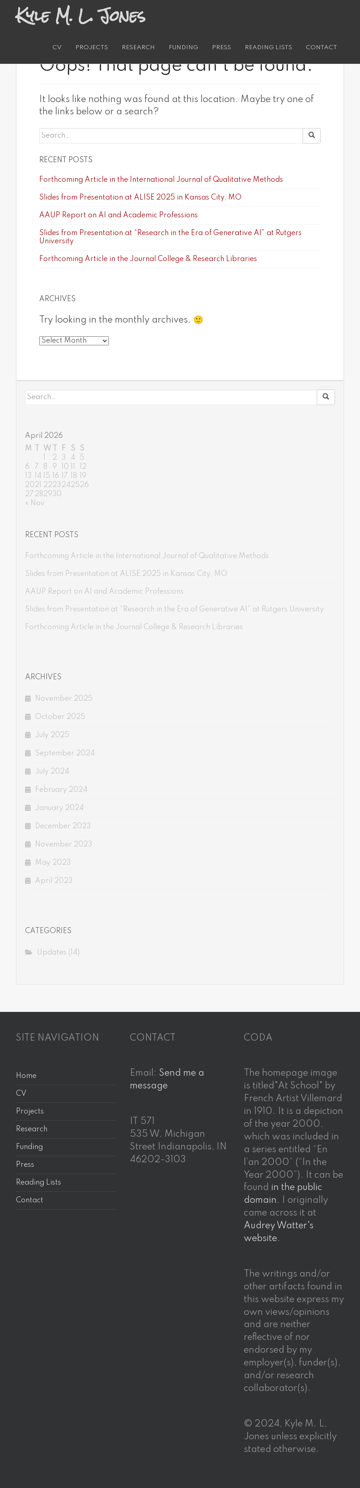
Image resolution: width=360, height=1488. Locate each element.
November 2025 (64, 699)
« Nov (35, 503)
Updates (52, 952)
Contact (321, 48)
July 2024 (52, 771)
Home (26, 1076)
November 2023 (63, 844)
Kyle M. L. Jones (80, 16)
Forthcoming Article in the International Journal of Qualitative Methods (161, 180)
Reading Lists (268, 48)
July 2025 (52, 735)
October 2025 (60, 717)
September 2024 (65, 753)
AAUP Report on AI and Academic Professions (118, 215)
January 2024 (59, 808)
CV (57, 48)
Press (221, 48)
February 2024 (61, 790)
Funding (183, 48)
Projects (91, 48)
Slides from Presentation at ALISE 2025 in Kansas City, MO (140, 197)
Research (138, 48)
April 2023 (53, 881)
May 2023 (53, 863)
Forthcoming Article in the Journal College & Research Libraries (148, 259)
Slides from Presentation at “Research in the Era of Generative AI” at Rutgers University (174, 609)
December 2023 (63, 826)
